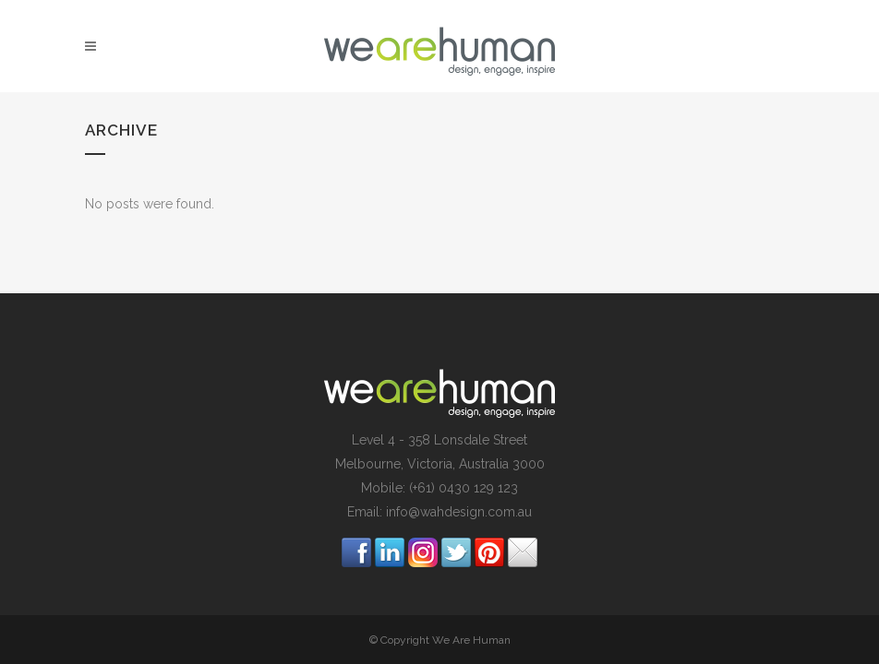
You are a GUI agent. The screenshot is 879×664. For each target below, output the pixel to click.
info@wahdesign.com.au (459, 511)
